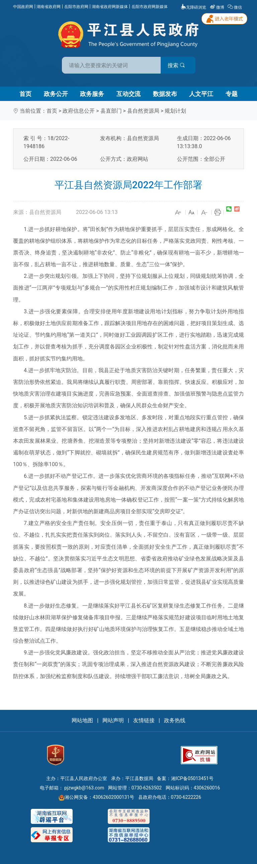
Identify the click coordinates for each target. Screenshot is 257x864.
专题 (232, 93)
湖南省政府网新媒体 (110, 6)
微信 (235, 7)
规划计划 (175, 111)
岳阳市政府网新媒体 (150, 6)
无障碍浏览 (193, 7)
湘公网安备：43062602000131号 (96, 797)
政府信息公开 (79, 111)
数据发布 (165, 93)
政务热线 (174, 720)
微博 (217, 7)
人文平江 (201, 93)
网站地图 (82, 720)
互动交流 (128, 93)
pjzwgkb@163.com (84, 787)
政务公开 (56, 93)
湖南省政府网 (48, 6)
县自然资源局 (143, 111)
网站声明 (113, 720)
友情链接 (144, 720)
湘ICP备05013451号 (192, 778)
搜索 (176, 65)
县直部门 (111, 111)
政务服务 (92, 93)
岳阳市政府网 (76, 6)
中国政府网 (23, 6)
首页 (25, 93)
